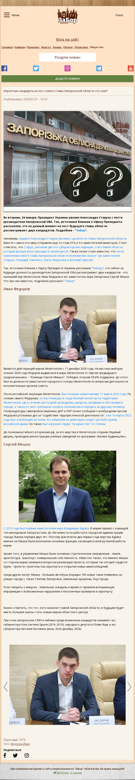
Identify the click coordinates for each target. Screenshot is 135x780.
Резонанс (34, 47)
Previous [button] (5, 686)
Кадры (58, 47)
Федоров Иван (20, 744)
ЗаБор (80, 230)
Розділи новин (67, 57)
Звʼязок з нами (67, 772)
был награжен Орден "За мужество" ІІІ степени (74, 424)
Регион (69, 47)
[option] (67, 687)
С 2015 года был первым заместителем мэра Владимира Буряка (46, 528)
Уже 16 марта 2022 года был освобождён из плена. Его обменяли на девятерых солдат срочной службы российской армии (67, 419)
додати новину (67, 78)
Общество (96, 47)
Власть (47, 47)
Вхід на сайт (67, 39)
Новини (20, 47)
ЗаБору (97, 268)
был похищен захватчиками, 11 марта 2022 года (93, 394)
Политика (82, 47)
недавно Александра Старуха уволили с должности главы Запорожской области (72, 238)
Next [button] (129, 686)
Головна (6, 47)
